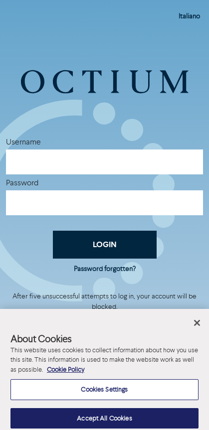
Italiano (189, 15)
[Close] (197, 327)
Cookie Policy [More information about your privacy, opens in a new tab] (65, 373)
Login (105, 244)
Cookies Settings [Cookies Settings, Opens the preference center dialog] (104, 393)
